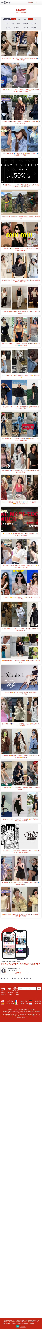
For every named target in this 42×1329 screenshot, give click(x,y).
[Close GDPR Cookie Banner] (40, 1323)
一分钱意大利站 (21, 1003)
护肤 (19, 19)
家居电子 (8, 28)
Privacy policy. (31, 1323)
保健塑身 (25, 23)
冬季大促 (30, 2)
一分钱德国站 (35, 1001)
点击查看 (18, 973)
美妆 (24, 19)
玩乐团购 (25, 28)
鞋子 (36, 19)
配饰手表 (33, 23)
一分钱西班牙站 (7, 1003)
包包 (7, 23)
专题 (13, 19)
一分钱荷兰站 (35, 1003)
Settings (23, 1326)
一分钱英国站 (7, 1001)
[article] (21, 43)
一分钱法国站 (21, 1001)
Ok (18, 1326)
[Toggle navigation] (39, 2)
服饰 (30, 19)
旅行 (12, 23)
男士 (18, 23)
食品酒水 (17, 28)
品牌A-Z (7, 19)
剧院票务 (33, 28)
